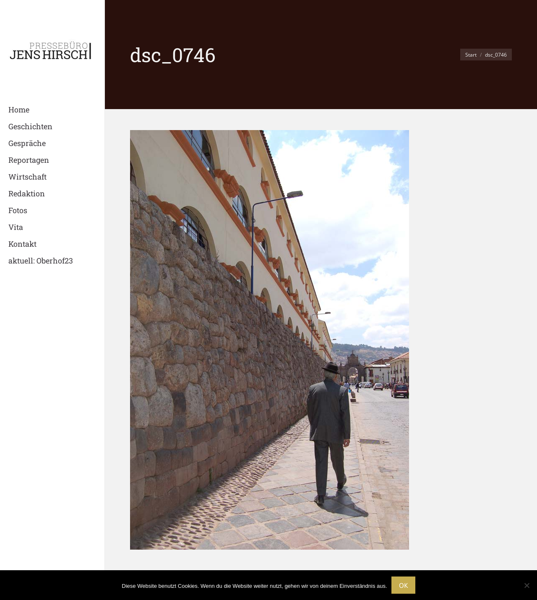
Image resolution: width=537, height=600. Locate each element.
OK (403, 585)
